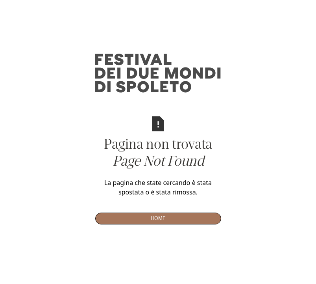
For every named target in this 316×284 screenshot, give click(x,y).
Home (158, 218)
